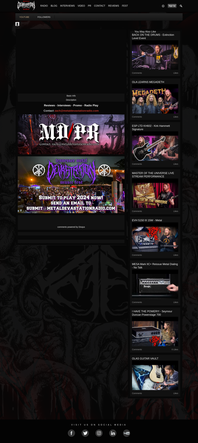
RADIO (44, 6)
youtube (24, 17)
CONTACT (99, 6)
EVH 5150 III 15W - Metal (147, 220)
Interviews (64, 105)
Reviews (50, 105)
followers (44, 17)
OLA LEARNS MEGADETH (148, 82)
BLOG (54, 6)
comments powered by (71, 227)
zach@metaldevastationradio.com (77, 110)
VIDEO (81, 6)
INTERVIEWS (67, 6)
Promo (78, 105)
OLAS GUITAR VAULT (145, 358)
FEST (125, 6)
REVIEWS (113, 6)
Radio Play (91, 105)
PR (89, 6)
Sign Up (172, 6)
